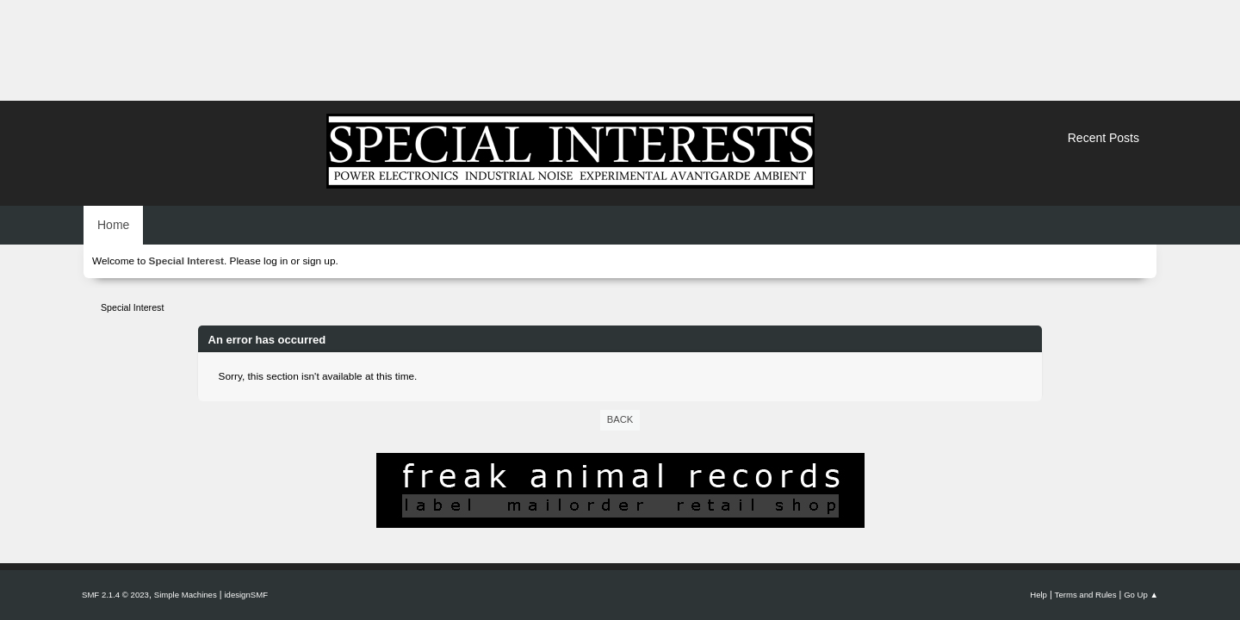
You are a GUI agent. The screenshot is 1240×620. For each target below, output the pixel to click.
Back (620, 419)
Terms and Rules (1086, 594)
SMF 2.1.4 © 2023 (115, 594)
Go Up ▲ (1141, 594)
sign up (318, 261)
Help (1038, 594)
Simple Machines (185, 594)
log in (276, 261)
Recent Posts (1103, 138)
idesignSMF (246, 594)
